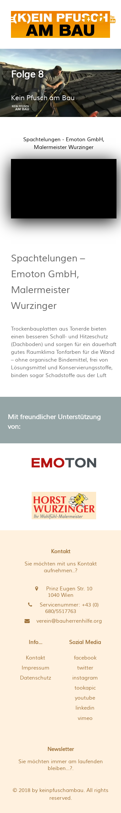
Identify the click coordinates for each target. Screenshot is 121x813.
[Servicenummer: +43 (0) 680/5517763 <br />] (60, 608)
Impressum (35, 668)
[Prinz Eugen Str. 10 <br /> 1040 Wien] (60, 592)
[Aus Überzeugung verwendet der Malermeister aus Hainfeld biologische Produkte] (63, 505)
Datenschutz (35, 678)
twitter (85, 668)
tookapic (85, 688)
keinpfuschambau (61, 790)
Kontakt (35, 658)
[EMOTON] (63, 462)
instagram (85, 678)
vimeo (85, 718)
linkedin (85, 708)
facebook (85, 658)
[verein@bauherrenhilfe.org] (60, 621)
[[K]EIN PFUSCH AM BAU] (60, 24)
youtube (85, 698)
